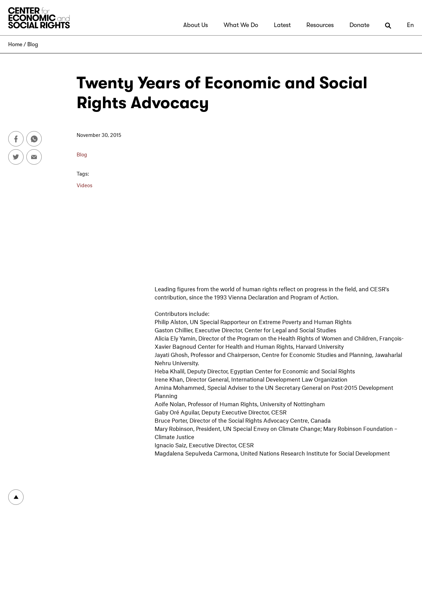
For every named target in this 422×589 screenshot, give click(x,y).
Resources (320, 25)
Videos (84, 185)
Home (15, 44)
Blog (32, 44)
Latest (282, 25)
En (410, 25)
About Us (195, 25)
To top (16, 497)
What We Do (241, 25)
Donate (359, 25)
